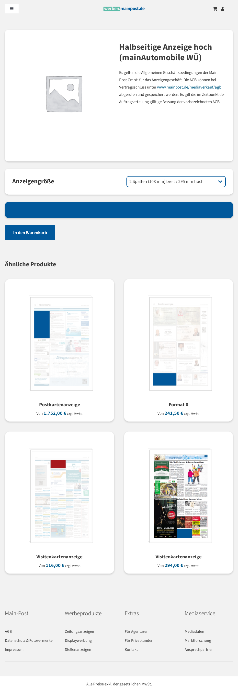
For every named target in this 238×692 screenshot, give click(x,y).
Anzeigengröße (33, 181)
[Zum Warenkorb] (215, 9)
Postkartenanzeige (59, 404)
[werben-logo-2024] (124, 9)
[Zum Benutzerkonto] (222, 9)
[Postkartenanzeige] (59, 292)
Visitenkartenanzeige (59, 557)
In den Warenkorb (30, 233)
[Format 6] (178, 292)
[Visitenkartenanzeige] (59, 444)
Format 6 (178, 404)
